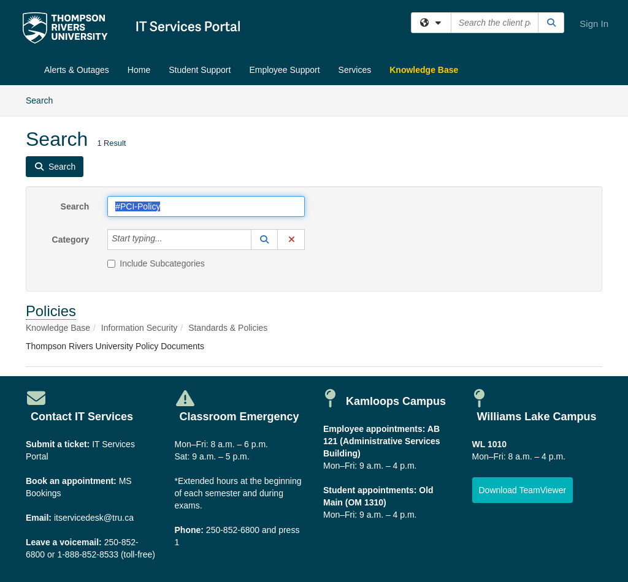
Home (139, 70)
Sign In (594, 23)
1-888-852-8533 (87, 554)
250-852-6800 (232, 530)
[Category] (169, 239)
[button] (264, 239)
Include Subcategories (156, 263)
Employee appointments (373, 429)
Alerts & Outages (76, 70)
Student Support (200, 70)
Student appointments (368, 490)
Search (44, 99)
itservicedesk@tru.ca (94, 518)
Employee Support (284, 70)
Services (355, 70)
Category (71, 239)
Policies (51, 311)
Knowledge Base (423, 70)
